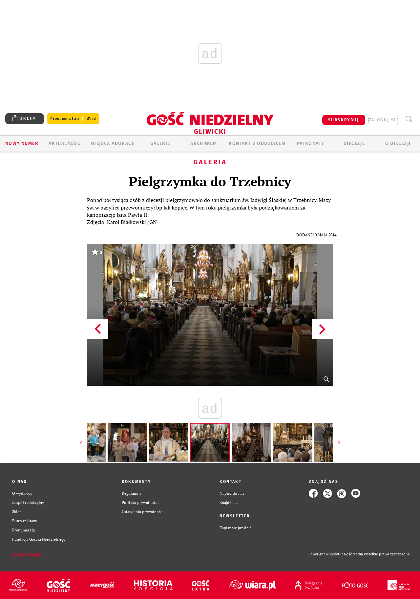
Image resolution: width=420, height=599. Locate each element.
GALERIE (160, 143)
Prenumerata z (73, 119)
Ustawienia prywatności (143, 511)
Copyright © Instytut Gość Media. (336, 554)
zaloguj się (384, 120)
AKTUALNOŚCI (65, 143)
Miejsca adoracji (113, 143)
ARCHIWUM (203, 143)
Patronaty (311, 143)
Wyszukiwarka (409, 119)
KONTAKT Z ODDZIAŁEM (257, 143)
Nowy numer (21, 143)
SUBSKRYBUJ (343, 120)
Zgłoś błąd (27, 554)
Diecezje (354, 143)
